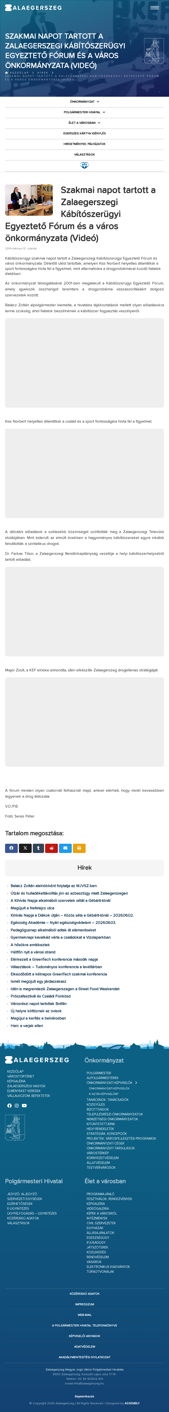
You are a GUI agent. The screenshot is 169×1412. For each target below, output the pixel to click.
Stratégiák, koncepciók (107, 1133)
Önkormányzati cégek (106, 1143)
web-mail (85, 1315)
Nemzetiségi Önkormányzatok (112, 1119)
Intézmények (97, 1218)
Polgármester (99, 1073)
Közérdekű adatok (23, 1218)
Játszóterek (97, 1247)
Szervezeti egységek (24, 1199)
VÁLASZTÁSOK (84, 154)
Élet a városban (82, 122)
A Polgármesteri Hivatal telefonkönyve (84, 1325)
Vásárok (94, 1262)
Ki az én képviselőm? (103, 1094)
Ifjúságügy (96, 1242)
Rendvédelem (98, 1257)
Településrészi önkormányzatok (115, 1114)
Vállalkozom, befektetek (28, 1096)
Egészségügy (98, 1237)
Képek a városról (102, 1213)
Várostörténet (20, 1076)
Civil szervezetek (101, 1223)
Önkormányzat (82, 101)
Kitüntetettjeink (101, 1124)
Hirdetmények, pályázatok (84, 144)
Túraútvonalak (100, 1271)
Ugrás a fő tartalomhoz (153, 2)
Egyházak (95, 1228)
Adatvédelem (84, 1346)
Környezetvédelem (103, 1158)
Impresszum (84, 1304)
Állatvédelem (98, 1163)
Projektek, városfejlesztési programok (121, 1138)
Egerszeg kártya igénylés (84, 133)
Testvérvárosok (101, 1167)
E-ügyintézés (18, 1208)
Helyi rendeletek (100, 1129)
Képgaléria (16, 1081)
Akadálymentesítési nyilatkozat (84, 1357)
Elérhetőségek (20, 1204)
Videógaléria (98, 1208)
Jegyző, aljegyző (22, 1194)
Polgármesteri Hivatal (82, 112)
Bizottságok (98, 1109)
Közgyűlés (96, 1104)
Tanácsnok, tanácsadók (108, 1100)
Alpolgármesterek (103, 1078)
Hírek (43, 73)
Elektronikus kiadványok (108, 1267)
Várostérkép (98, 1153)
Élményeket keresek (24, 1091)
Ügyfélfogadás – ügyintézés (32, 1213)
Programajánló (100, 1194)
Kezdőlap (17, 73)
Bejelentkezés (84, 1396)
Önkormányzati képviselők (109, 1083)
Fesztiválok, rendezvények (109, 1199)
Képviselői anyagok (84, 1336)
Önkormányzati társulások (111, 1148)
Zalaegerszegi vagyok (26, 1086)
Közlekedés (96, 1252)
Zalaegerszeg (33, 7)
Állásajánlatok (100, 1233)
